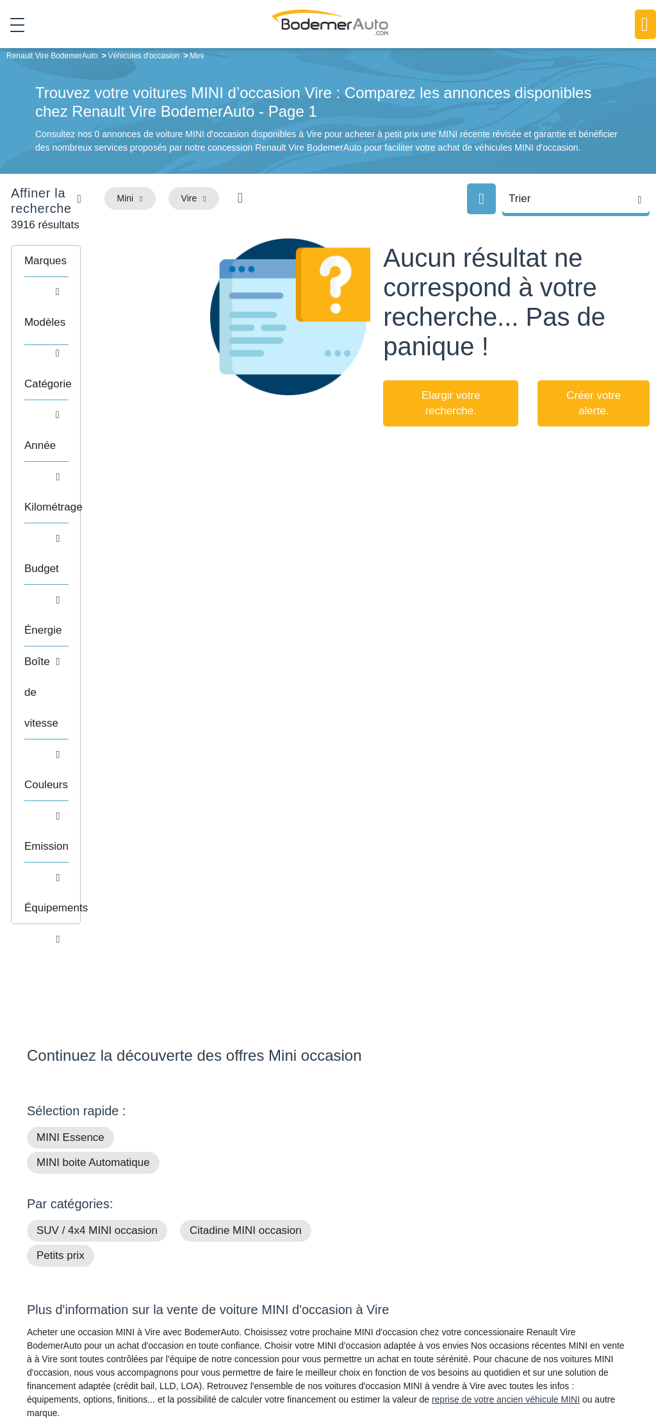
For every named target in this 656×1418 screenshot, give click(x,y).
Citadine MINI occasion (246, 851)
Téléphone (120, 1250)
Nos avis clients (64, 1275)
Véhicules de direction (420, 1287)
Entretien (531, 1306)
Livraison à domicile (552, 1287)
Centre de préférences (356, 1364)
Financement (265, 1287)
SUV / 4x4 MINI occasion (97, 851)
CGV (627, 1364)
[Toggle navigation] (12, 25)
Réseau (255, 1267)
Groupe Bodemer (274, 1248)
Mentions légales (437, 1364)
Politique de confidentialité (561, 1364)
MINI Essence (70, 758)
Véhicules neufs (407, 1306)
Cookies (490, 1364)
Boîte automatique (412, 1267)
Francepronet (190, 1364)
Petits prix (61, 876)
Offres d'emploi (269, 1306)
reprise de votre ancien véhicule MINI (506, 1020)
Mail (50, 1250)
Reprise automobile (552, 1267)
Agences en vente (549, 1326)
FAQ (249, 1326)
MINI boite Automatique (93, 783)
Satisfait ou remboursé (558, 1248)
